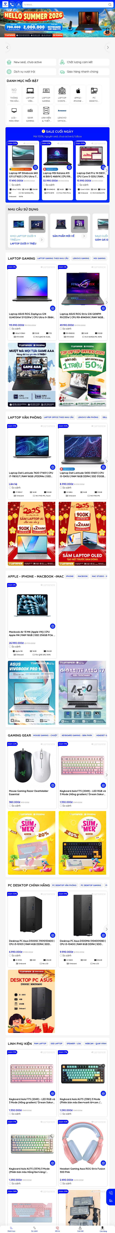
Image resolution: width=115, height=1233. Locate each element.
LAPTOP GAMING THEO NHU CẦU (52, 258)
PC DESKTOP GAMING (91, 885)
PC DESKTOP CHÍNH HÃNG (29, 885)
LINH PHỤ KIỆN (20, 1044)
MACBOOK (83, 576)
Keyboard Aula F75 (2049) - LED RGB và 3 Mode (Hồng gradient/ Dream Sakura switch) (83, 792)
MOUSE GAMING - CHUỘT (45, 735)
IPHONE (69, 576)
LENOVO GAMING (81, 258)
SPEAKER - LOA (74, 1043)
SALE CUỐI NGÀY (57, 131)
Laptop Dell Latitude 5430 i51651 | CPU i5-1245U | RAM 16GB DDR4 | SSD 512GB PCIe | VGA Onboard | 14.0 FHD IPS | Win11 (82, 474)
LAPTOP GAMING (21, 258)
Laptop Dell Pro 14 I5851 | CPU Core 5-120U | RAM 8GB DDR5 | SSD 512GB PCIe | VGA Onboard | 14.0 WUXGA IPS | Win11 (91, 175)
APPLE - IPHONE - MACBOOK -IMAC (36, 576)
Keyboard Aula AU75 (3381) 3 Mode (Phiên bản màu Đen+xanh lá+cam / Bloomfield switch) (80, 1101)
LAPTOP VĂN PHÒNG (25, 417)
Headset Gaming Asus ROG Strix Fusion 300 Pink (82, 1170)
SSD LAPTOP (56, 1043)
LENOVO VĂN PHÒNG (88, 417)
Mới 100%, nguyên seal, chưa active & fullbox (57, 136)
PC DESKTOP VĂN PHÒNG (64, 885)
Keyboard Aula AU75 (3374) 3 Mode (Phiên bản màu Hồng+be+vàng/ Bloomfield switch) (29, 1170)
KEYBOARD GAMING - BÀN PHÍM (77, 735)
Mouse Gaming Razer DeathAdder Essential (28, 792)
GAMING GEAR (19, 735)
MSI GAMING (99, 258)
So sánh (15, 184)
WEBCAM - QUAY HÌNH (95, 1043)
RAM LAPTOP (40, 1043)
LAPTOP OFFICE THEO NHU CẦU (59, 417)
